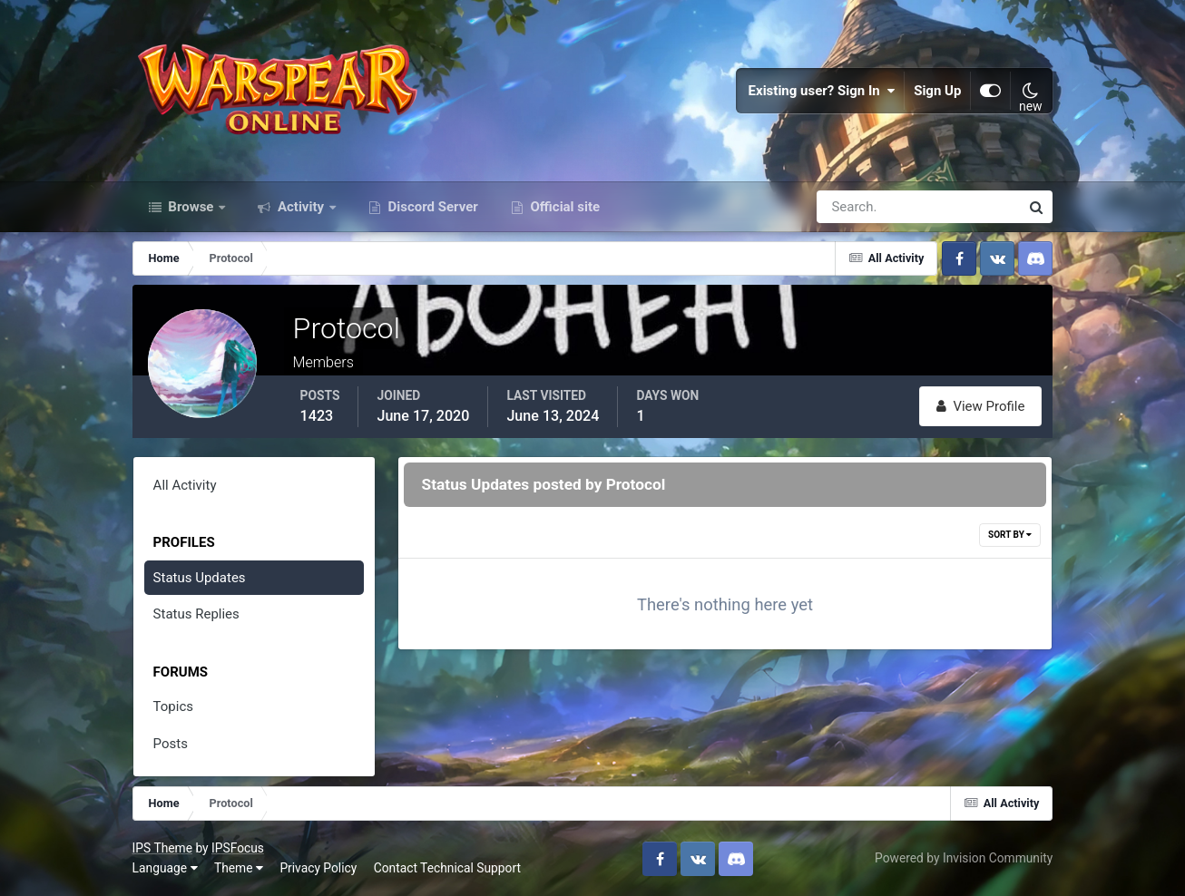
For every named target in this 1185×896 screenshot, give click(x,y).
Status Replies (196, 614)
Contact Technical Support (447, 868)
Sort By (1010, 535)
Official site (563, 207)
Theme (238, 868)
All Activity (185, 485)
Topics (173, 706)
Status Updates (199, 578)
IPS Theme (162, 848)
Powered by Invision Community (964, 858)
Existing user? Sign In (822, 91)
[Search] (856, 206)
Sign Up (937, 91)
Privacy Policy (318, 868)
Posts (170, 743)
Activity (301, 207)
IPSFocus (237, 848)
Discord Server (431, 207)
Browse (191, 207)
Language (165, 868)
